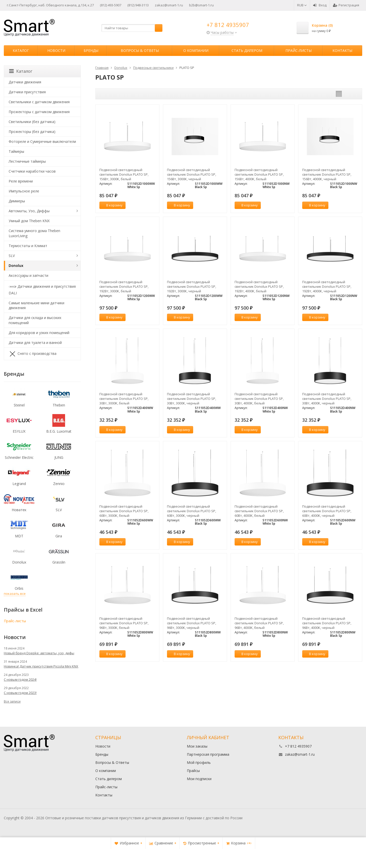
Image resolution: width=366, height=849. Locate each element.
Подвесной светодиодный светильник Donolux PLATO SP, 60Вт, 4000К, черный (326, 511)
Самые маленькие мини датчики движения (36, 305)
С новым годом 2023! (20, 692)
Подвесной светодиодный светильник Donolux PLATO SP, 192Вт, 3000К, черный (191, 286)
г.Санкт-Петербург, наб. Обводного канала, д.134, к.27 (50, 5)
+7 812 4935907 (228, 24)
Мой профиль (199, 762)
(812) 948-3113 (138, 5)
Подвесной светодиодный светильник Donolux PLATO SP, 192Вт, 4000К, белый (259, 286)
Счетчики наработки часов (32, 171)
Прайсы (193, 770)
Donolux (16, 265)
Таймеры (16, 151)
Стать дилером (247, 50)
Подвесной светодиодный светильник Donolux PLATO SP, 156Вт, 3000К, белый (123, 174)
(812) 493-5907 (110, 5)
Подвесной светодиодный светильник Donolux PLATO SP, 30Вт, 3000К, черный (191, 398)
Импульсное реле (24, 191)
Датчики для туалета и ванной (35, 342)
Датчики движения (25, 82)
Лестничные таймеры (27, 161)
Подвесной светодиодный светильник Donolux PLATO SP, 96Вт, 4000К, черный (326, 623)
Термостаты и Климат (28, 245)
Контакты (342, 50)
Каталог (21, 50)
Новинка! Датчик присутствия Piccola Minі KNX (41, 666)
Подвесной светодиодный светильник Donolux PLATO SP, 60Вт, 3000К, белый (123, 511)
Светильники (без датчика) (32, 121)
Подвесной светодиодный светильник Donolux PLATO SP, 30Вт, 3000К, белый (123, 398)
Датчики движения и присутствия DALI (42, 289)
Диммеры (17, 201)
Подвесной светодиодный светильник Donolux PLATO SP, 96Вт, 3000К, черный (191, 623)
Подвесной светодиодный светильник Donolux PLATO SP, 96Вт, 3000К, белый (123, 623)
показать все (15, 593)
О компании (195, 50)
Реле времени (21, 181)
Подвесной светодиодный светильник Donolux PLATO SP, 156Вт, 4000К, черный (326, 174)
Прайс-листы (298, 50)
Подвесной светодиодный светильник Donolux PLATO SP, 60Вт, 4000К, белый (259, 511)
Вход (320, 5)
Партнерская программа (208, 754)
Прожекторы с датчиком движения (39, 111)
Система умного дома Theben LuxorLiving (34, 233)
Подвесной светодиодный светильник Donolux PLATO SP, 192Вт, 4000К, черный (326, 286)
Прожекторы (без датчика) (32, 131)
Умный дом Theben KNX (29, 220)
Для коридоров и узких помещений (39, 332)
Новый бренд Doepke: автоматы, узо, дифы (39, 653)
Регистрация (346, 5)
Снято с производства (32, 354)
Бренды (91, 50)
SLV (12, 255)
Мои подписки (199, 778)
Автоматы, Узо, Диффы (29, 210)
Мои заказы (197, 746)
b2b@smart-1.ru (201, 5)
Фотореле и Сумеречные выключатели (42, 141)
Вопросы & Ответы (140, 50)
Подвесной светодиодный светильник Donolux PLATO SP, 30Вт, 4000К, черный (326, 398)
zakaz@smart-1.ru (169, 5)
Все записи (12, 701)
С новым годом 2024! (20, 679)
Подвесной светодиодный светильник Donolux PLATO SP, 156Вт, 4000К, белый (259, 174)
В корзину (112, 205)
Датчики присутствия (27, 91)
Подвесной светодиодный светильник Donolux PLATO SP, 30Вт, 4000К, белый (259, 398)
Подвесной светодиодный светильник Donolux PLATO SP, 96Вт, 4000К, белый (259, 623)
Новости (56, 50)
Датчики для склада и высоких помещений (35, 320)
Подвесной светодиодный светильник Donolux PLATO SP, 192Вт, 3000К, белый (123, 286)
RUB (302, 5)
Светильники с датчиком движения (39, 101)
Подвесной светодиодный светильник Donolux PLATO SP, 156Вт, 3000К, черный (191, 174)
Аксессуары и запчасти (28, 275)
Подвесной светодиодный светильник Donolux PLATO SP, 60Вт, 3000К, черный (191, 511)
